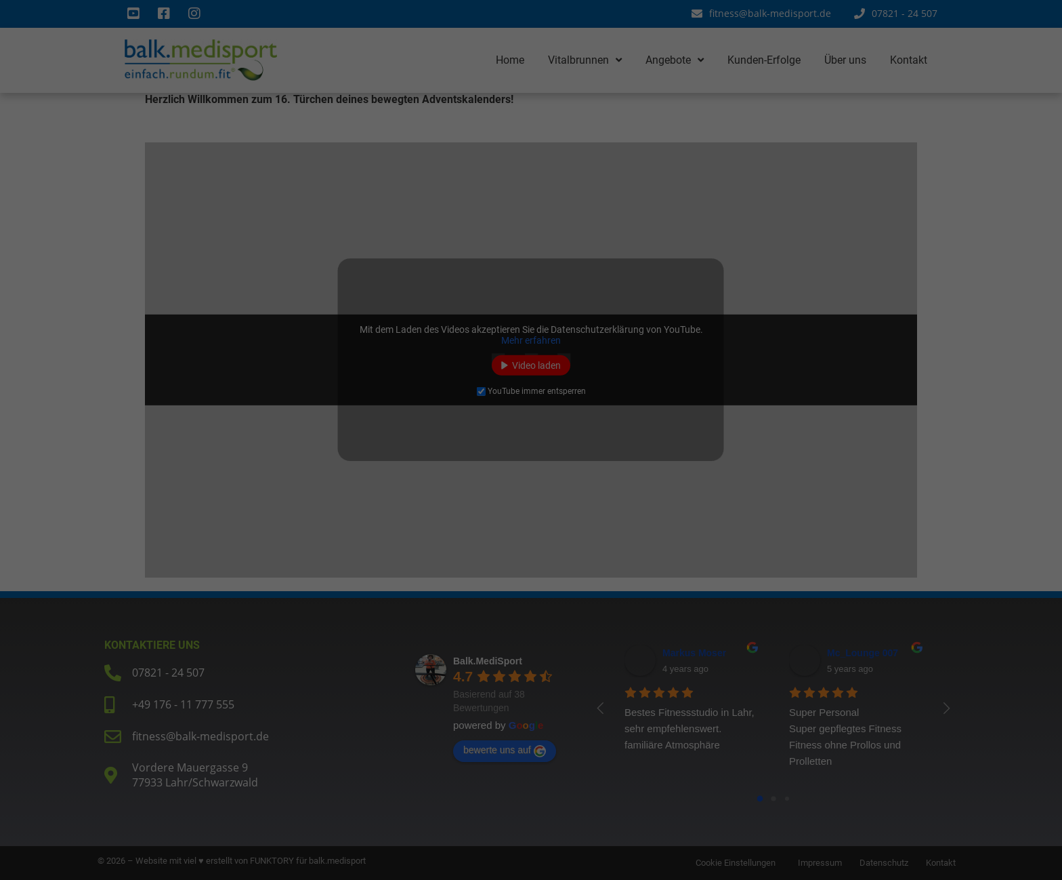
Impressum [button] (597, 624)
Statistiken (578, 329)
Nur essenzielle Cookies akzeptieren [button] (531, 553)
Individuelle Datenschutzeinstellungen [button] (531, 593)
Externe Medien (589, 398)
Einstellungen (333, 440)
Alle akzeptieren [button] (401, 513)
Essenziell (577, 261)
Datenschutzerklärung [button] (536, 624)
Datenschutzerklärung (328, 427)
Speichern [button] (661, 513)
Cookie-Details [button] (470, 624)
